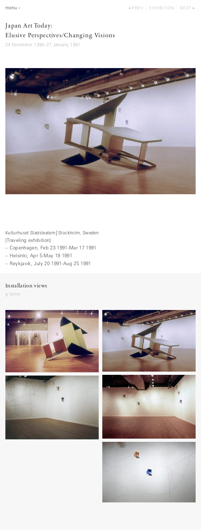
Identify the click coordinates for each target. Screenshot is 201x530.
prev (137, 8)
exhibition (161, 8)
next (185, 8)
